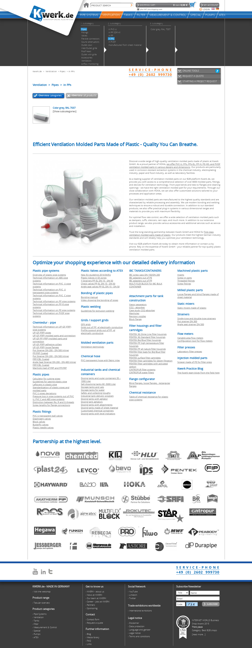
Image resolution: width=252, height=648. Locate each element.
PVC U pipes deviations (44, 393)
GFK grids (86, 324)
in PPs (72, 71)
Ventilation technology (92, 346)
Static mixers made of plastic (191, 307)
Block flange (135, 319)
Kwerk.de (37, 71)
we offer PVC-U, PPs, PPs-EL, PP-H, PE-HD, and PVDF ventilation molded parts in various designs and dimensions (174, 165)
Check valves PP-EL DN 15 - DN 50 (98, 283)
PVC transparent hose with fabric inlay (100, 360)
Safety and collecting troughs (95, 392)
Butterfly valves (40, 424)
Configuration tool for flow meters (194, 340)
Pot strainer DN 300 (187, 321)
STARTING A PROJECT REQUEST (200, 81)
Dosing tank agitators (92, 401)
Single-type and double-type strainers (196, 318)
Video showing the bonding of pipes (99, 300)
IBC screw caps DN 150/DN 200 (144, 274)
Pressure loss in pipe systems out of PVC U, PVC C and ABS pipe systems (53, 398)
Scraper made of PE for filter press (194, 362)
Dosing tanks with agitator (94, 398)
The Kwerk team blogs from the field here (198, 372)
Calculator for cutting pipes (46, 378)
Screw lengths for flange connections (51, 405)
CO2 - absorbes (137, 307)
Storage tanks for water (93, 389)
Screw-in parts (184, 277)
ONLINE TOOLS (191, 70)
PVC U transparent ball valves (48, 415)
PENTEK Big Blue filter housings (145, 340)
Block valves (39, 421)
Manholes (134, 313)
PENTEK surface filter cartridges (145, 357)
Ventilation (51, 71)
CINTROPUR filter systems (142, 369)
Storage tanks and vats (92, 387)
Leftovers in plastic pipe (45, 384)
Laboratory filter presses (189, 351)
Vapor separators (137, 304)
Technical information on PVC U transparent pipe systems (49, 291)
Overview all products (84, 95)
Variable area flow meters (190, 337)
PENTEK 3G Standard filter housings (147, 337)
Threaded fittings (186, 280)
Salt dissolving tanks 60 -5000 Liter (98, 384)
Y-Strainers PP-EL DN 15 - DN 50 (97, 280)
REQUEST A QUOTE (193, 76)
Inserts (180, 274)
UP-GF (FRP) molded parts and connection (54, 335)
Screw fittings (184, 283)
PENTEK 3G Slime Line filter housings (148, 334)
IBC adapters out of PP (140, 280)
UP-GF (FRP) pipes (42, 332)
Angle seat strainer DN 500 (190, 324)
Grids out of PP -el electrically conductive (102, 327)
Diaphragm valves (42, 418)
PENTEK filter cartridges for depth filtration (150, 360)
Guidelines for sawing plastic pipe (50, 381)
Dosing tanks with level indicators (98, 413)
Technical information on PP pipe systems (54, 301)
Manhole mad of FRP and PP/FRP (50, 367)
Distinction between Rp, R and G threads (53, 402)
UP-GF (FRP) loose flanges (46, 347)
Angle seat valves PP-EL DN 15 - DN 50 (100, 286)
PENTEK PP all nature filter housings (147, 348)
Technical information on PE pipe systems (54, 310)
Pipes (62, 71)
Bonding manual (89, 297)
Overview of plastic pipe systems (49, 274)
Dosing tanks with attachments (96, 404)
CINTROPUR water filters (141, 372)
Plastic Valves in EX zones (94, 277)
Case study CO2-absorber (142, 310)
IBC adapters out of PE (140, 277)
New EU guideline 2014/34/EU (96, 274)
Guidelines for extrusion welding (97, 310)
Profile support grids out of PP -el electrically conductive (98, 332)
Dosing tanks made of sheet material (99, 407)
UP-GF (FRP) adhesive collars (47, 344)
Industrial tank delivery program (97, 395)
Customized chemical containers (97, 410)
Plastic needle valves (43, 427)
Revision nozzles (137, 316)
